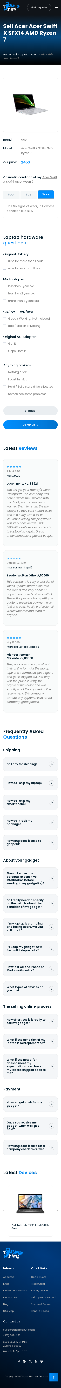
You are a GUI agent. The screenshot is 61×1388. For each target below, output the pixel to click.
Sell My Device (39, 1290)
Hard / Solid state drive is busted (30, 386)
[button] (57, 1211)
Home (7, 54)
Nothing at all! (30, 372)
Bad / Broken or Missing (30, 326)
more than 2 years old (30, 301)
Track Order (38, 1283)
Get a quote (39, 7)
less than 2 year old (30, 293)
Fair (28, 194)
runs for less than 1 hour (30, 268)
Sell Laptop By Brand (43, 1297)
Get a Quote (39, 1277)
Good (46, 194)
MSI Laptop (13, 476)
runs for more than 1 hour (30, 261)
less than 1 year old (30, 286)
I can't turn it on (30, 379)
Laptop (24, 54)
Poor (11, 194)
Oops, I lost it (30, 351)
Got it (30, 343)
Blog (5, 1304)
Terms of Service (41, 1304)
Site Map (8, 1311)
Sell (15, 54)
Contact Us (10, 1297)
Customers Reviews (15, 1290)
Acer (34, 54)
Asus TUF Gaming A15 (19, 567)
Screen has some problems (30, 394)
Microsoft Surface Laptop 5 (23, 647)
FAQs (6, 1283)
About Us (8, 1277)
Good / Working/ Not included (30, 318)
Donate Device (40, 1311)
